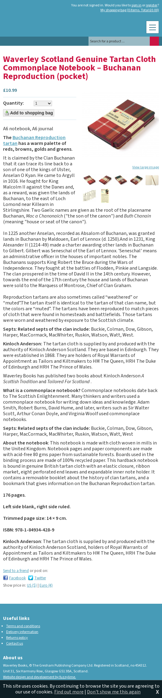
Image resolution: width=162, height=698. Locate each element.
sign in (136, 5)
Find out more (69, 692)
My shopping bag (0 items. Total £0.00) (129, 10)
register (151, 5)
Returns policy (17, 637)
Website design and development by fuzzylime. (39, 677)
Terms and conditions (23, 626)
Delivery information (22, 632)
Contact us (14, 643)
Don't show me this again (114, 692)
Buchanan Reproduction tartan (34, 140)
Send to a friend (16, 571)
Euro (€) (46, 585)
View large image (145, 167)
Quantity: (13, 103)
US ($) (32, 585)
